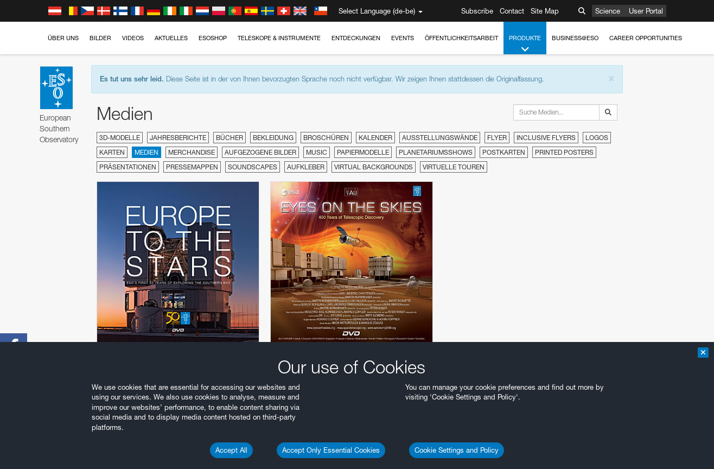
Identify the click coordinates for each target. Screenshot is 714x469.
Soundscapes (252, 167)
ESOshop (213, 38)
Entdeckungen (355, 38)
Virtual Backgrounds (373, 167)
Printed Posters (564, 152)
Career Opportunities (645, 38)
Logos (596, 138)
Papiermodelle (363, 152)
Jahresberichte (178, 138)
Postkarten (503, 152)
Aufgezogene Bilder (260, 152)
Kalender (375, 138)
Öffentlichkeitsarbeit (461, 38)
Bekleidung (273, 138)
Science (607, 11)
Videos (133, 38)
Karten (112, 152)
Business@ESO (575, 38)
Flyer (497, 138)
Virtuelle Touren (453, 167)
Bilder (100, 38)
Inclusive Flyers (546, 138)
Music (316, 152)
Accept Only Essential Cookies (331, 450)
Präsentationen (127, 167)
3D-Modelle (119, 138)
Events (402, 38)
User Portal (646, 11)
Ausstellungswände (439, 138)
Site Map (545, 11)
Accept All (231, 450)
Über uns (63, 38)
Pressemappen (192, 167)
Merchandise (191, 152)
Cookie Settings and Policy (457, 450)
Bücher (229, 138)
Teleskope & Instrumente (279, 38)
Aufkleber (305, 167)
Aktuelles (171, 38)
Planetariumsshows (436, 152)
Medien (146, 152)
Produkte (524, 44)
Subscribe (477, 11)
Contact (512, 11)
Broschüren (326, 138)
